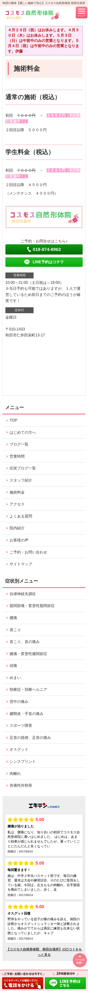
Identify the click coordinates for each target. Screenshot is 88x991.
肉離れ (15, 774)
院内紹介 (17, 528)
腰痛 (13, 618)
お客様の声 (19, 540)
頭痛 (13, 666)
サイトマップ (21, 564)
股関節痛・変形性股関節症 (32, 606)
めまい (15, 678)
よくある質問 (21, 516)
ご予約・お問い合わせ (28, 552)
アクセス (17, 504)
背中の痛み (19, 702)
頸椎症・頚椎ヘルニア (28, 689)
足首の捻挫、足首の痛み (30, 738)
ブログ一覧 (19, 444)
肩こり (15, 630)
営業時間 (17, 456)
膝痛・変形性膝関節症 (28, 654)
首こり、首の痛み (25, 642)
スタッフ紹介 (21, 480)
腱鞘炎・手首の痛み (26, 714)
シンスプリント (23, 761)
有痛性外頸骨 (21, 785)
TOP (13, 420)
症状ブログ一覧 (23, 468)
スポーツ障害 (21, 725)
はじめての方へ (23, 432)
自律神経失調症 (23, 594)
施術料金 (17, 492)
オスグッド (19, 749)
